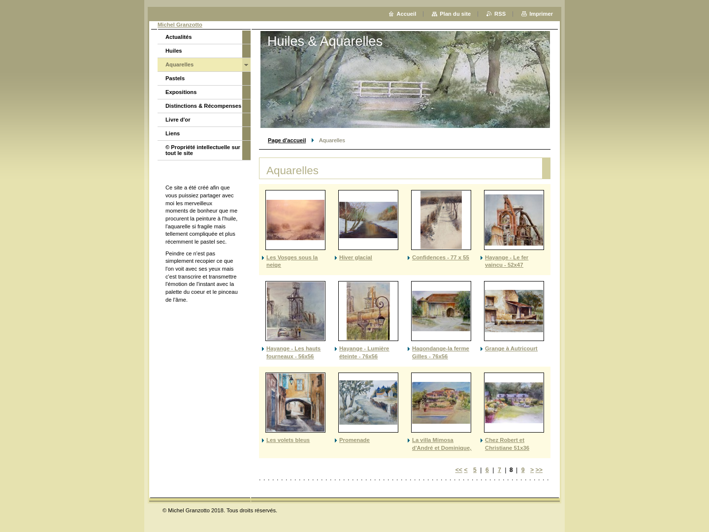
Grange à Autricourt (511, 348)
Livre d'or (178, 120)
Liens (172, 133)
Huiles (173, 51)
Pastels (175, 78)
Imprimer (541, 14)
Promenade (354, 440)
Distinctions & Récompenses (203, 106)
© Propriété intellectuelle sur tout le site (202, 150)
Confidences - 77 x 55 (440, 257)
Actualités (178, 37)
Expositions (180, 92)
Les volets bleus (288, 440)
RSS (500, 14)
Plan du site (455, 14)
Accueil (407, 14)
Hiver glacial (355, 257)
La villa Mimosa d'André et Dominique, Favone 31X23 (441, 448)
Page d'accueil (287, 140)
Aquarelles (179, 64)
